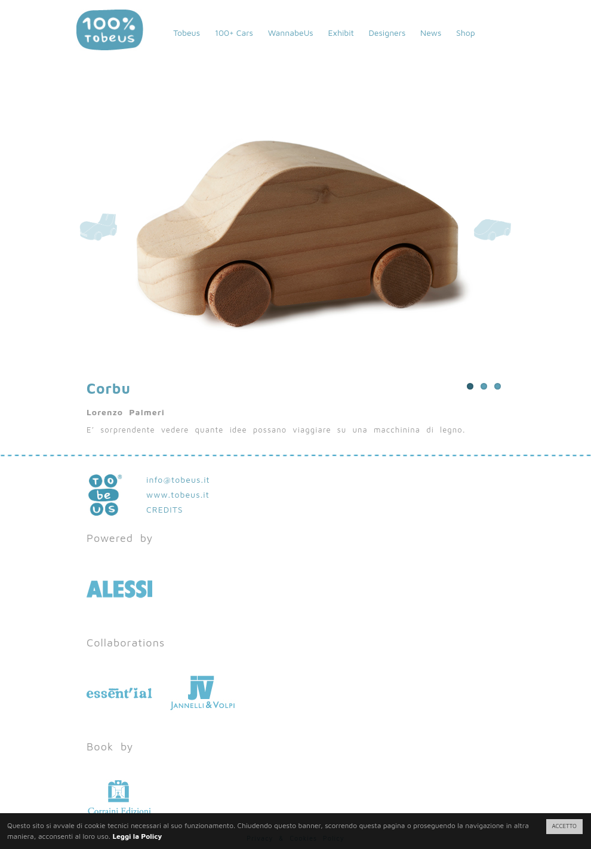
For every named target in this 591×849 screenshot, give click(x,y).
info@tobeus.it (178, 479)
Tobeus (186, 32)
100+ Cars (234, 32)
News (430, 32)
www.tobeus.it (178, 494)
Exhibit (340, 32)
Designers (386, 32)
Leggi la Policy (137, 836)
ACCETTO (564, 826)
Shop (465, 32)
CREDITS (164, 509)
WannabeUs (290, 32)
